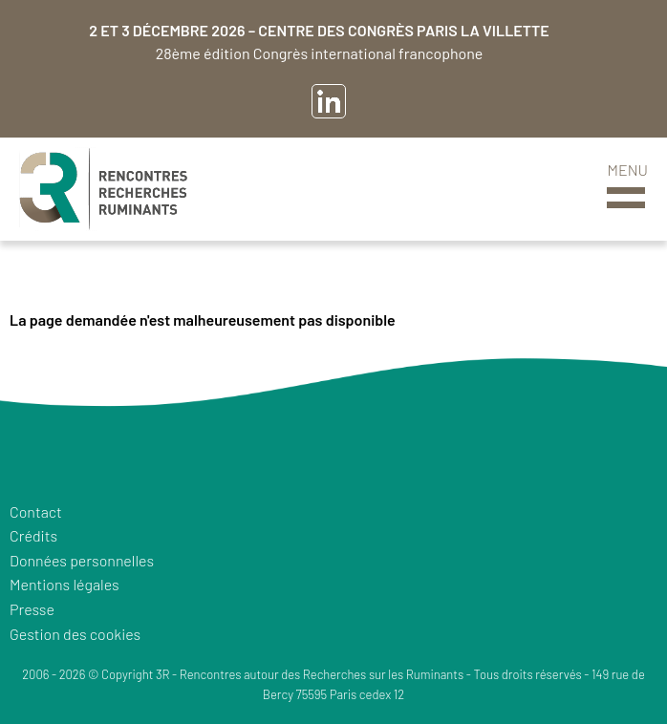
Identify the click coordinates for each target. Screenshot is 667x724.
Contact (36, 511)
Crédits (33, 535)
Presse (32, 609)
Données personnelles (82, 560)
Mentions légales (64, 584)
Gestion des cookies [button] (75, 634)
